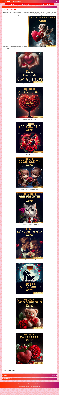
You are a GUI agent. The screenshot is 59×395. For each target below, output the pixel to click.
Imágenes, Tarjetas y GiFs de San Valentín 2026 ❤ (31, 386)
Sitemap (38, 383)
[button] (6, 4)
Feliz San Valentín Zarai (9, 9)
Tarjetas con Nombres (17, 1)
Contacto (28, 383)
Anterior (5, 375)
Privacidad (34, 383)
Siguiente (53, 375)
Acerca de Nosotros (21, 383)
